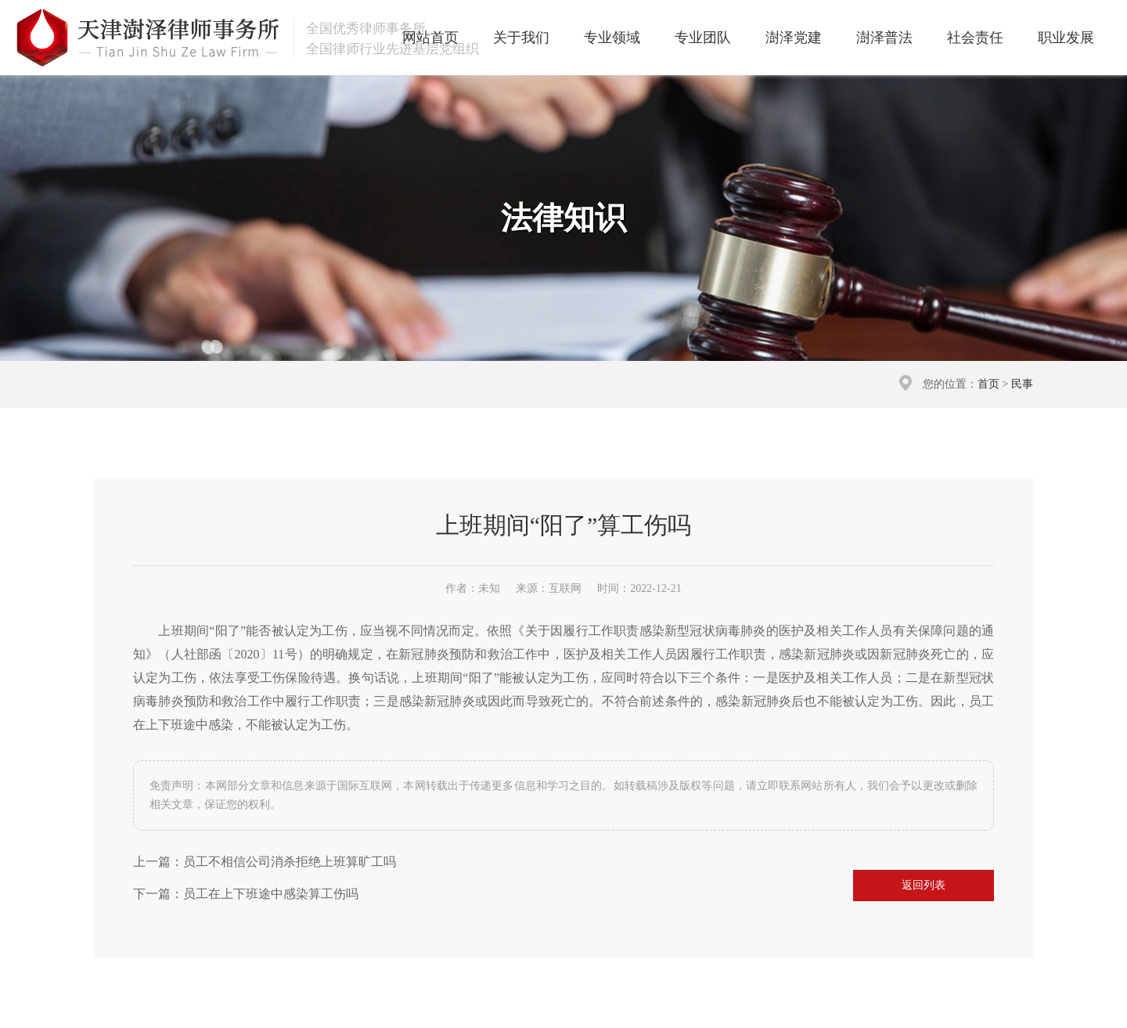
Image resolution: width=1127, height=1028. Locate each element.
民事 (1022, 384)
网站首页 (430, 37)
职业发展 (1066, 37)
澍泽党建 (793, 37)
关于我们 (521, 37)
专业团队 (703, 37)
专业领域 (612, 37)
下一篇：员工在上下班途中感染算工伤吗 (245, 893)
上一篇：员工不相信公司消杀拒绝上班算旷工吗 (264, 861)
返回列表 (923, 885)
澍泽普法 (884, 37)
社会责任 (975, 37)
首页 (988, 384)
